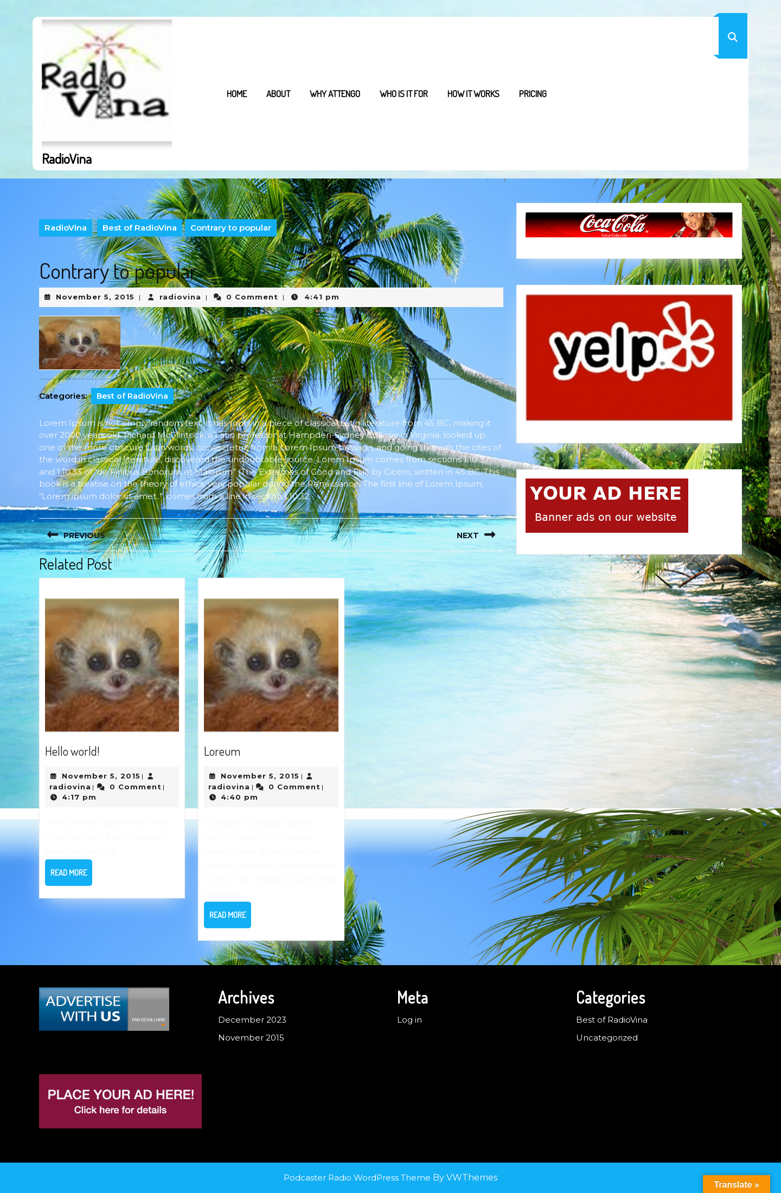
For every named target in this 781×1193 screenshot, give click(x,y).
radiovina (180, 296)
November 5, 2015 (95, 296)
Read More (71, 876)
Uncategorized (607, 1037)
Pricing (533, 93)
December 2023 (252, 1020)
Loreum (222, 750)
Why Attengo (335, 93)
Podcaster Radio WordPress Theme (357, 1177)
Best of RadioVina (140, 227)
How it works (473, 93)
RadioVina (67, 158)
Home (237, 93)
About (278, 93)
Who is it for (404, 93)
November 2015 (251, 1037)
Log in (409, 1020)
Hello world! (72, 750)
